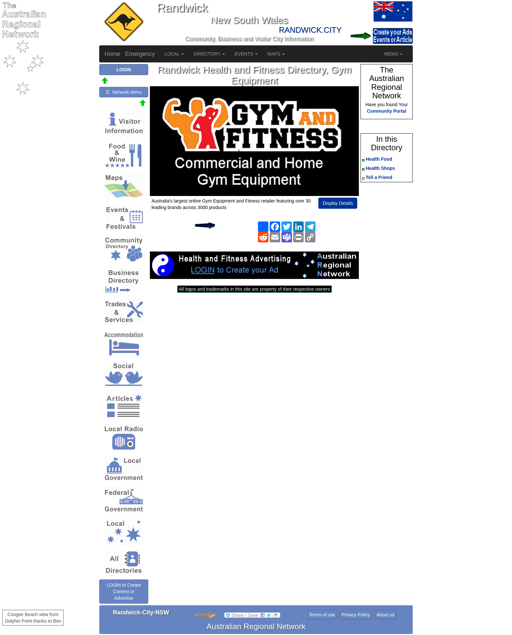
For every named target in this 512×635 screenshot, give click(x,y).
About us (385, 614)
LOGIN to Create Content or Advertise (123, 591)
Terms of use (322, 614)
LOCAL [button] (174, 54)
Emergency (140, 54)
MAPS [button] (276, 54)
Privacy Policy (356, 614)
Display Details (338, 203)
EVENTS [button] (246, 54)
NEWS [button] (393, 54)
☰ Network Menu (123, 92)
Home (112, 54)
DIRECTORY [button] (209, 54)
